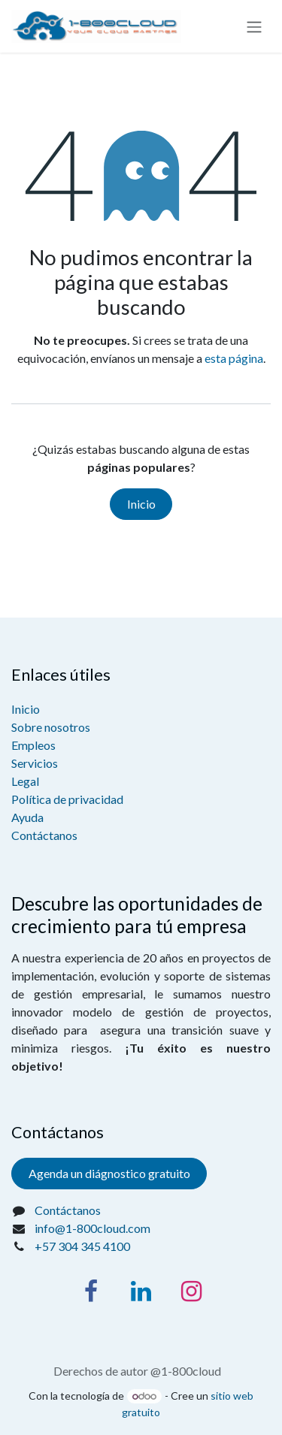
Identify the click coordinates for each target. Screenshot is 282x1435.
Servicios (34, 763)
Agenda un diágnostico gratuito (109, 1173)
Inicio (141, 504)
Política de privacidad (67, 799)
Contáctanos (44, 835)
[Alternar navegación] (254, 26)
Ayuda (27, 817)
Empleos (33, 745)
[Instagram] (192, 1291)
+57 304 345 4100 (82, 1246)
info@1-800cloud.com (92, 1228)
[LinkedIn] (141, 1291)
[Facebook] (91, 1291)
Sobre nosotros (50, 727)
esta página (234, 358)
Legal (25, 781)
